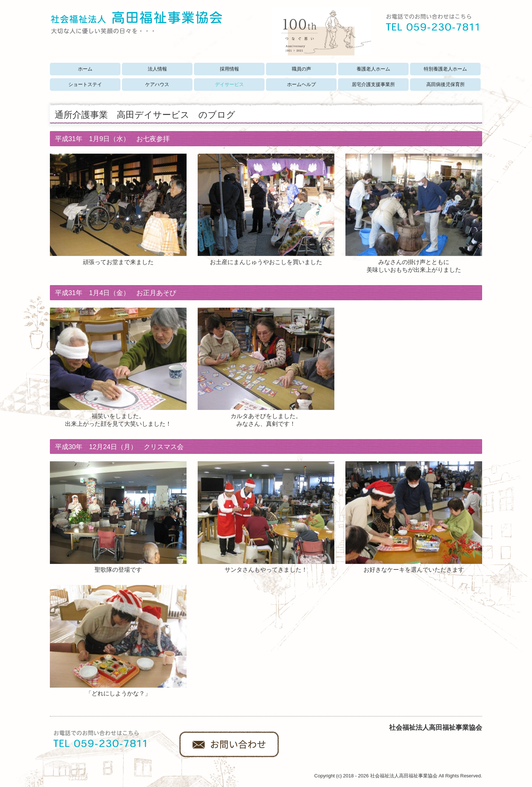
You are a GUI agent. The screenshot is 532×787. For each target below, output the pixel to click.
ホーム (85, 69)
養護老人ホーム (373, 69)
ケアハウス (157, 84)
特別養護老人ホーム (445, 69)
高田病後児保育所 (445, 84)
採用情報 (229, 69)
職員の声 (301, 69)
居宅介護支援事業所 (373, 84)
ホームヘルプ (301, 84)
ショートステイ (85, 84)
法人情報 (157, 69)
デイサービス (229, 84)
